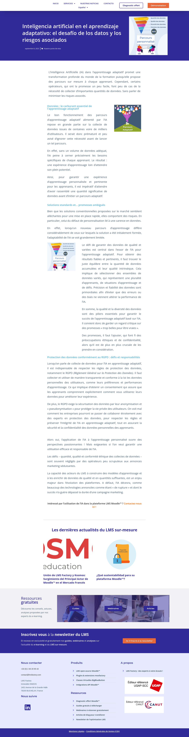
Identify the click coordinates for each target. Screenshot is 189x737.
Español (83, 7)
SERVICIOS (69, 4)
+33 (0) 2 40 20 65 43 (30, 669)
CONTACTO (109, 3)
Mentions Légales (76, 731)
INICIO (56, 3)
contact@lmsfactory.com (31, 675)
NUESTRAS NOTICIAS (89, 3)
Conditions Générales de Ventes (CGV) (103, 731)
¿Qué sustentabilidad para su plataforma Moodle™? (115, 577)
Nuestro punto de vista (52, 48)
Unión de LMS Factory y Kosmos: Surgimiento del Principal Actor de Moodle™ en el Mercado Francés (65, 578)
